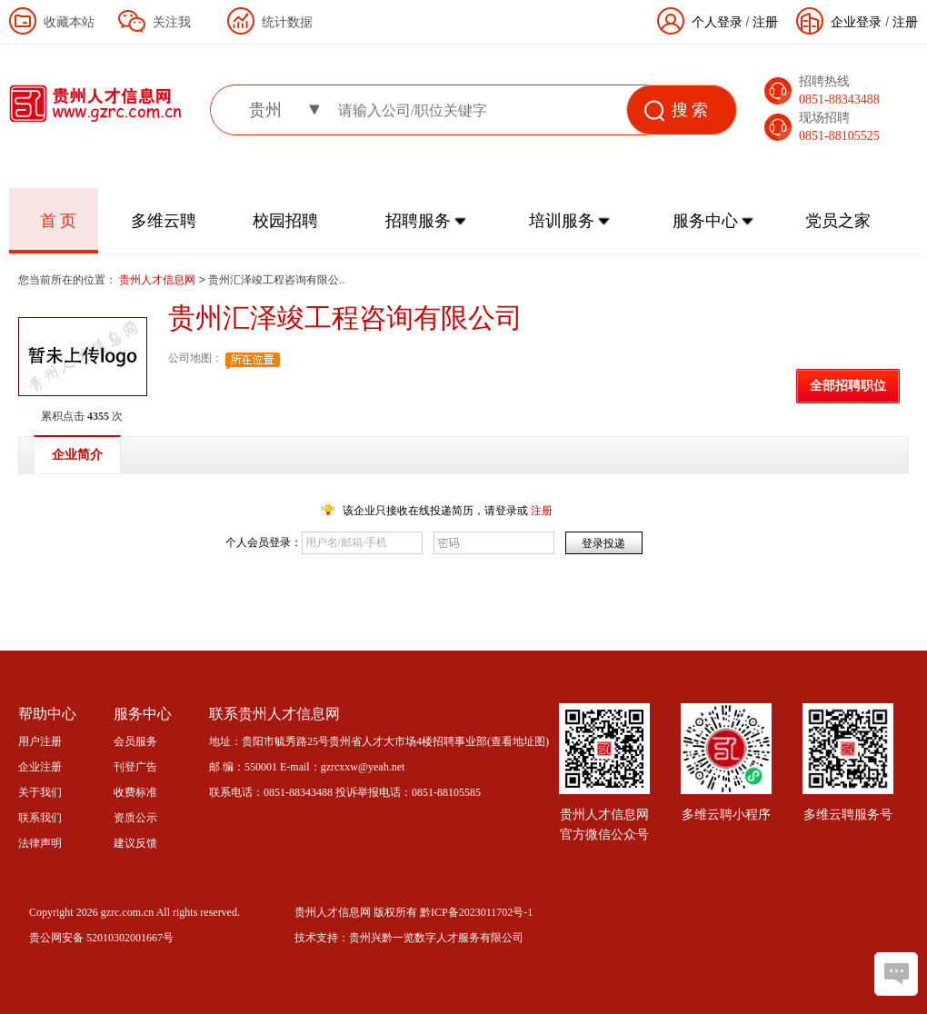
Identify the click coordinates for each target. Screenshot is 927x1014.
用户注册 (40, 741)
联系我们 (40, 817)
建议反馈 (135, 843)
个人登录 (717, 22)
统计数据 (287, 22)
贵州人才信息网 (158, 279)
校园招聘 (285, 221)
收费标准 (135, 792)
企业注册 (40, 766)
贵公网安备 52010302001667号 (101, 937)
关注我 (172, 22)
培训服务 (561, 221)
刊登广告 (135, 766)
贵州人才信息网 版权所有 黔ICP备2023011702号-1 (413, 912)
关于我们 (40, 792)
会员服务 (135, 741)
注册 (905, 22)
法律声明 (40, 843)
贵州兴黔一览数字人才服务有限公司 (436, 937)
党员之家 (838, 221)
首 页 (58, 221)
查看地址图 (518, 741)
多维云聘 (163, 221)
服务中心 (705, 221)
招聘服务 (418, 221)
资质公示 (135, 817)
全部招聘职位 (848, 386)
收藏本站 (69, 22)
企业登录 (856, 22)
